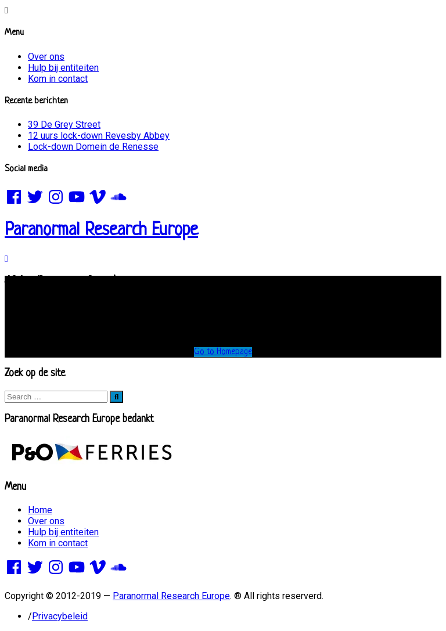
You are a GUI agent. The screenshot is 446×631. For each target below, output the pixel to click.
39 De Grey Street (64, 124)
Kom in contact (58, 78)
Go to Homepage (223, 352)
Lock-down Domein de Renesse (93, 146)
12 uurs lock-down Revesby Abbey (99, 135)
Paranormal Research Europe (101, 230)
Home (40, 509)
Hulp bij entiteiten (63, 67)
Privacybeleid (60, 616)
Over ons (46, 56)
